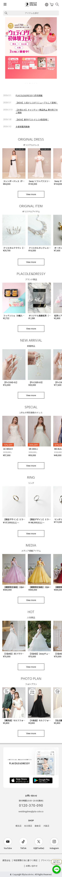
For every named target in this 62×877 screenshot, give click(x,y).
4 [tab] (32, 83)
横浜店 (18, 826)
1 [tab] (25, 83)
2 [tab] (28, 83)
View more (31, 194)
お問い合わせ (32, 865)
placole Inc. (29, 874)
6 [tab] (37, 83)
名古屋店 (28, 826)
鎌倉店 (38, 826)
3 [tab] (30, 83)
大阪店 (46, 826)
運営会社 (6, 860)
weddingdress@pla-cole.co (31, 811)
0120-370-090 (31, 805)
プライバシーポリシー (51, 860)
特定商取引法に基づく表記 (25, 860)
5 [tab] (35, 83)
